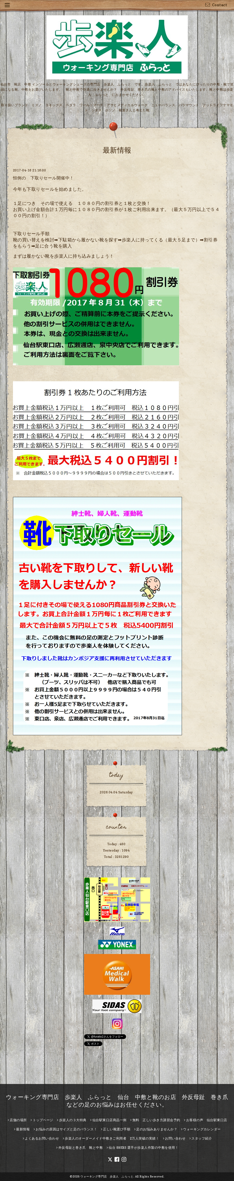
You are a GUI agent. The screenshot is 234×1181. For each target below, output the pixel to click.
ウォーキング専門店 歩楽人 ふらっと (106, 1176)
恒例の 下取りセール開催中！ (43, 177)
